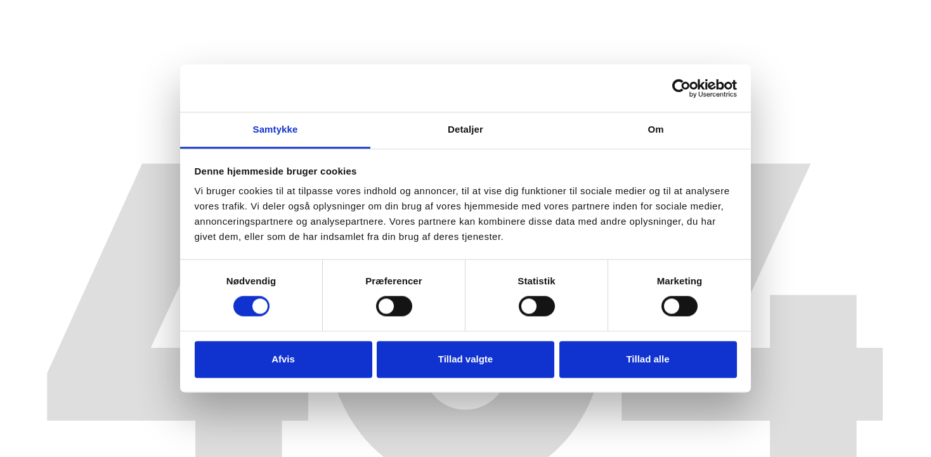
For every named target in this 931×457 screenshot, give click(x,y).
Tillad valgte (465, 359)
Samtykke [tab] (275, 129)
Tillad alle (647, 359)
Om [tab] (655, 129)
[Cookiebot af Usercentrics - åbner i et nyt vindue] (681, 88)
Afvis (283, 359)
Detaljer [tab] (465, 129)
